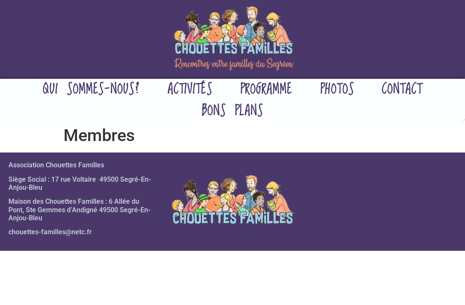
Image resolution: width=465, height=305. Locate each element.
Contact (402, 89)
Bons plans (232, 111)
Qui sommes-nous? (91, 89)
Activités (190, 89)
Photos (337, 89)
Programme (266, 89)
